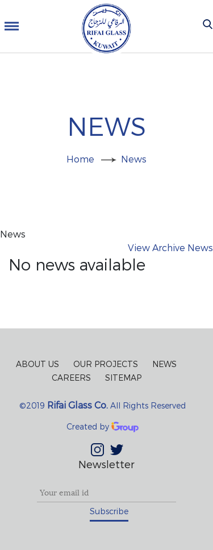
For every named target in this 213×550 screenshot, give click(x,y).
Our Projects (105, 364)
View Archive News (170, 247)
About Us (37, 364)
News (134, 158)
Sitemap (123, 377)
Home (80, 158)
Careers (71, 377)
